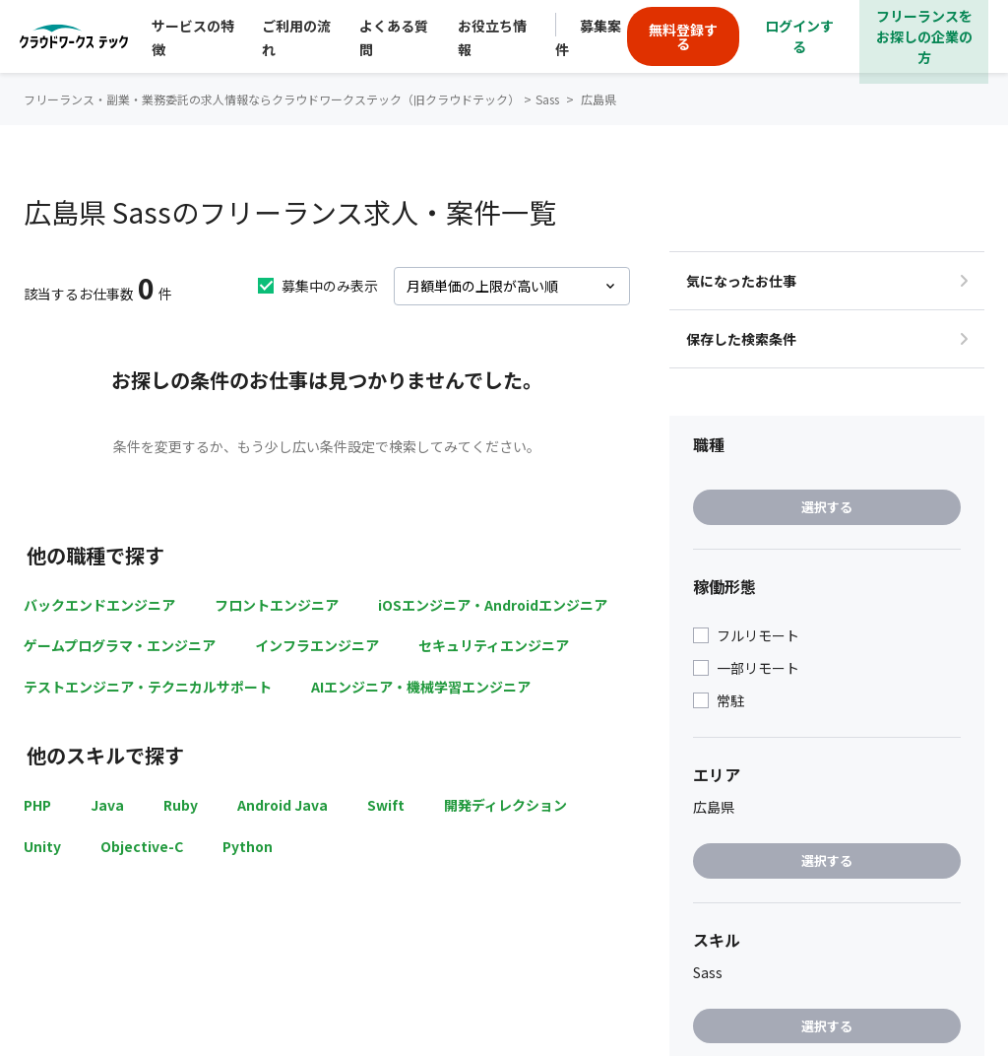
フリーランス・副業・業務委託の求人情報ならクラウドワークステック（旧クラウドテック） (272, 99)
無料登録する (683, 36)
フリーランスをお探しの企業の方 (924, 36)
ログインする (799, 36)
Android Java (282, 805)
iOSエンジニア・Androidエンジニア (492, 605)
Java (107, 805)
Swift (386, 805)
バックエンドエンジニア (99, 605)
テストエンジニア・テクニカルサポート (148, 686)
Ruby (180, 805)
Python (247, 846)
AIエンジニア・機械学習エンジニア (421, 686)
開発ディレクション (505, 805)
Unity (42, 846)
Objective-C (141, 846)
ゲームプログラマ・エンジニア (120, 645)
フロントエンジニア (277, 605)
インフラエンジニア (317, 645)
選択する (826, 506)
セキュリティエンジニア (493, 645)
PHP (37, 805)
